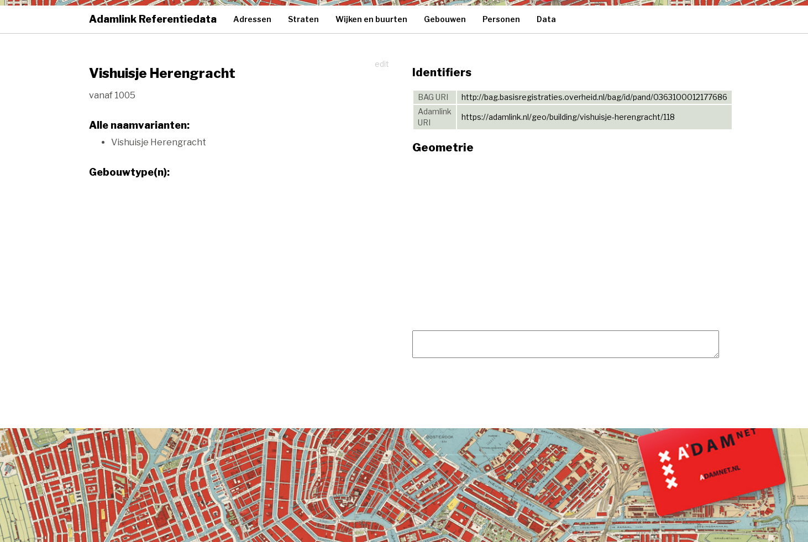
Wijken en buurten (371, 19)
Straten (303, 19)
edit (382, 64)
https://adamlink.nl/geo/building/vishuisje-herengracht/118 (568, 117)
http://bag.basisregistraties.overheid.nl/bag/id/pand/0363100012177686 (594, 97)
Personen (501, 19)
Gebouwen (445, 19)
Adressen (252, 19)
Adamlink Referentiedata (153, 19)
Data (546, 19)
